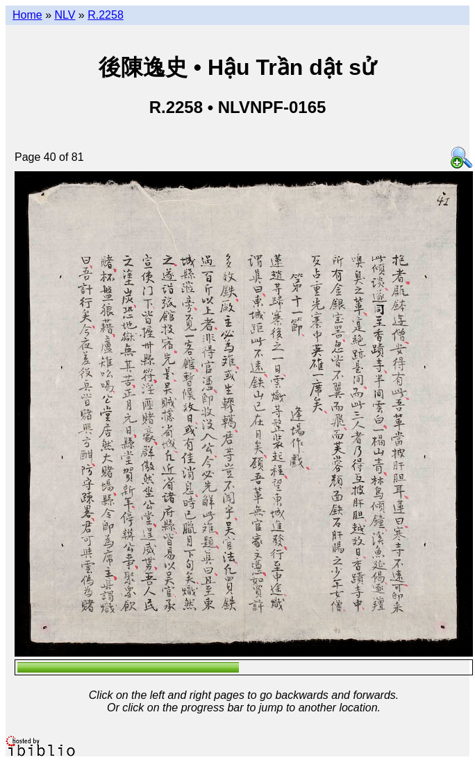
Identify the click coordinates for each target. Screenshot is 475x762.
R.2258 (106, 15)
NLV (64, 15)
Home (27, 15)
